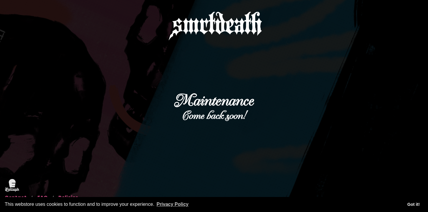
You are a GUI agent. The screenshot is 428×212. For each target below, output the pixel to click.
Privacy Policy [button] (172, 204)
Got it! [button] (413, 204)
